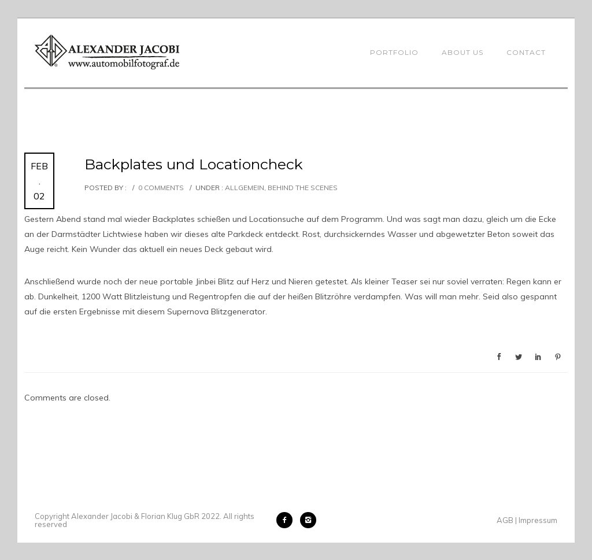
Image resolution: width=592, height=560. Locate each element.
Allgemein (243, 187)
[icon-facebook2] (287, 520)
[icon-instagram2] (308, 520)
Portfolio (394, 52)
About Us (462, 52)
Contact (526, 52)
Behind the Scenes (303, 187)
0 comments (161, 187)
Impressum (538, 520)
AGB (505, 520)
